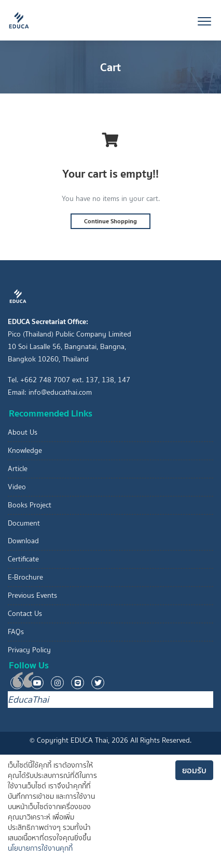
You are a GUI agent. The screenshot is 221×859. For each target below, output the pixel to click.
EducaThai (28, 699)
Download (23, 540)
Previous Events (32, 595)
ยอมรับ (194, 770)
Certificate (23, 559)
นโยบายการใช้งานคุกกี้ (40, 848)
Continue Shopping (110, 221)
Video (17, 486)
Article (17, 468)
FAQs (16, 631)
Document (24, 523)
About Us (22, 432)
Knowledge (25, 450)
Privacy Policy (29, 650)
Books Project (29, 505)
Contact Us (25, 613)
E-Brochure (25, 577)
